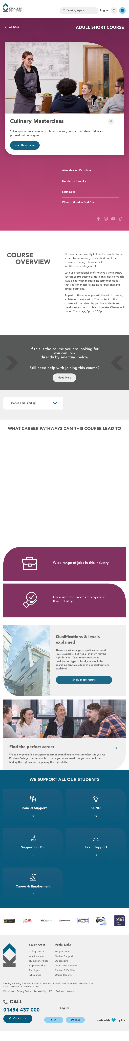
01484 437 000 (21, 1020)
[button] (114, 10)
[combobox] (79, 10)
